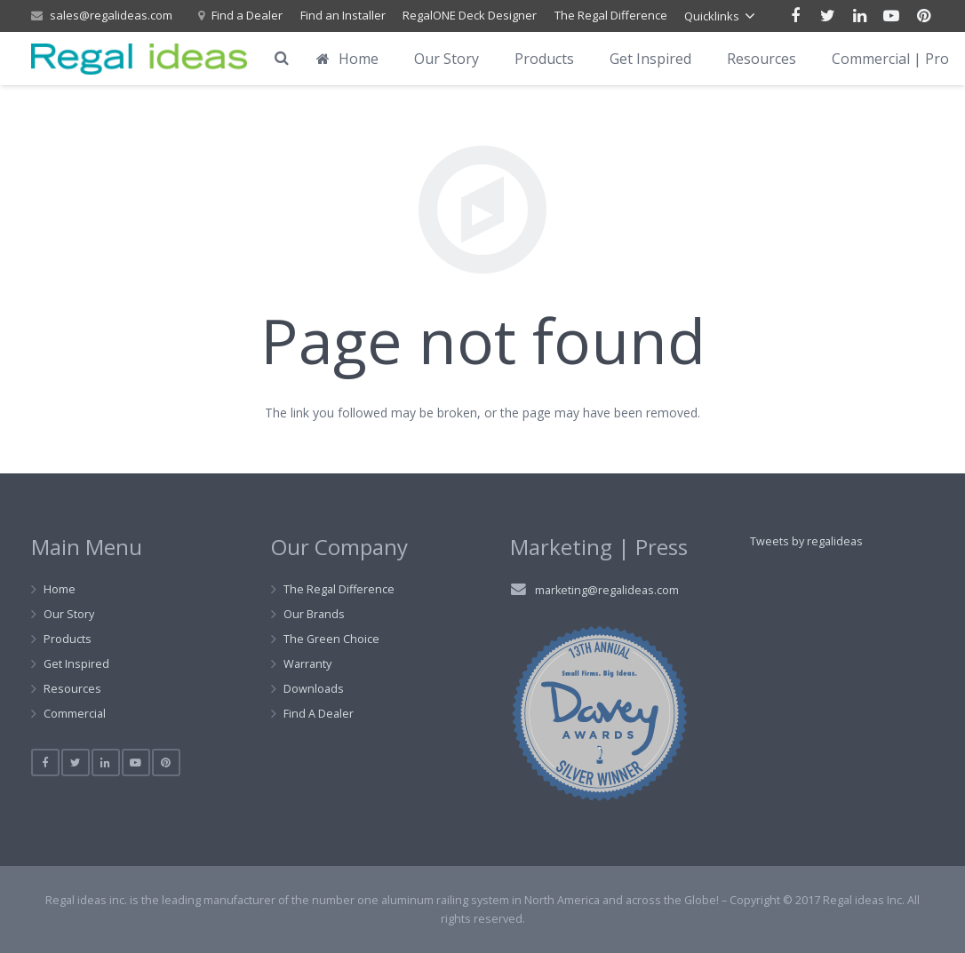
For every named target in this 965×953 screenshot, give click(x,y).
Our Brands (314, 614)
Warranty (307, 663)
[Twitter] (827, 16)
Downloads (313, 688)
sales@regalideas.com (111, 15)
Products (68, 639)
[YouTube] (891, 16)
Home (60, 589)
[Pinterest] (923, 16)
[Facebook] (795, 16)
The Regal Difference (610, 15)
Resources (72, 688)
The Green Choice (331, 639)
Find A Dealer (318, 713)
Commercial (75, 713)
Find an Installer (343, 15)
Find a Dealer (247, 15)
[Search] (282, 58)
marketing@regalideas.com (607, 590)
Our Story (69, 614)
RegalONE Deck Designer (470, 15)
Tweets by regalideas (806, 541)
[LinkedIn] (859, 16)
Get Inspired (76, 663)
